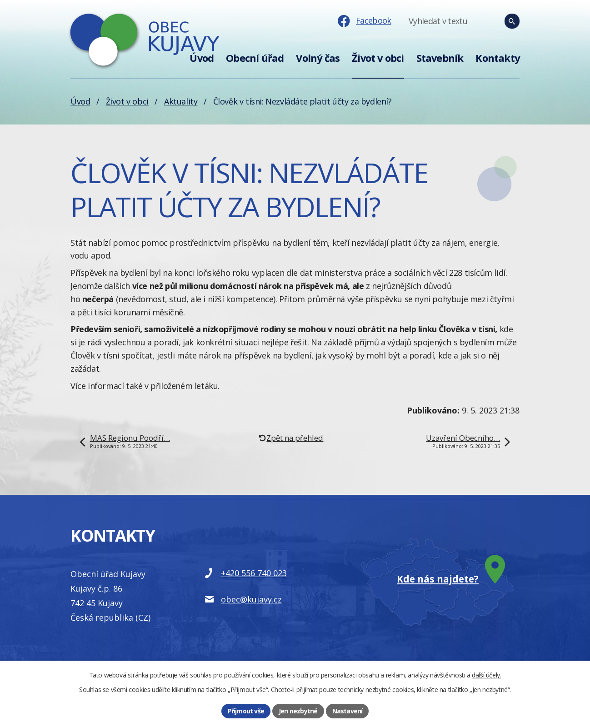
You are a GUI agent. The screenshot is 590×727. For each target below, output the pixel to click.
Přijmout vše (246, 711)
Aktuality (180, 101)
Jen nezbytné (298, 711)
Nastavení (347, 711)
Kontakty (497, 58)
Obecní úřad (255, 58)
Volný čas (318, 58)
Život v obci (378, 58)
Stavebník (440, 58)
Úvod (202, 58)
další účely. (486, 675)
